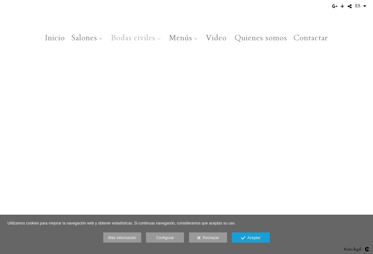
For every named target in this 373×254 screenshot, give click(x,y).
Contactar (311, 38)
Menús (180, 38)
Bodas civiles (133, 38)
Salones (84, 38)
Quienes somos (261, 38)
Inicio (55, 38)
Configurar (165, 238)
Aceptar (250, 238)
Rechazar (208, 238)
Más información (122, 238)
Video (216, 38)
